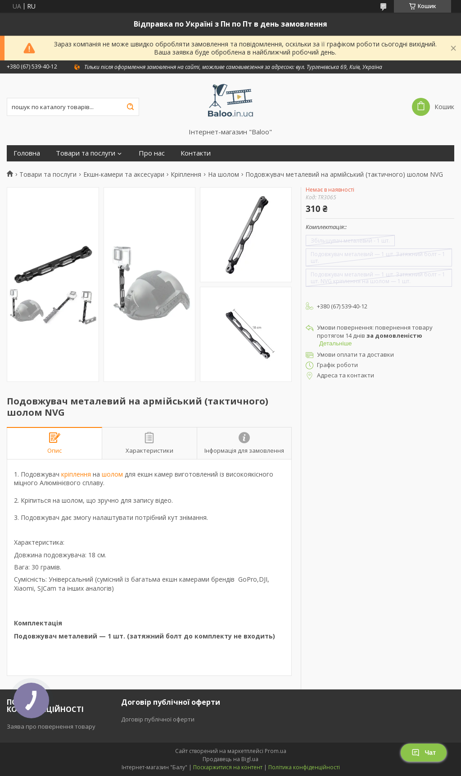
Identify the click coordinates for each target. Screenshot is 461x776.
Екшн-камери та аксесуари (123, 174)
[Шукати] (130, 107)
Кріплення (186, 174)
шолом (112, 474)
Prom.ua (275, 751)
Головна (27, 153)
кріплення (76, 474)
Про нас (152, 153)
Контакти (196, 153)
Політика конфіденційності (304, 767)
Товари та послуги (85, 153)
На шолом (223, 174)
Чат (423, 752)
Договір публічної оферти (157, 719)
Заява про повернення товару (51, 726)
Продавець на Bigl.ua (230, 759)
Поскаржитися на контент (227, 767)
